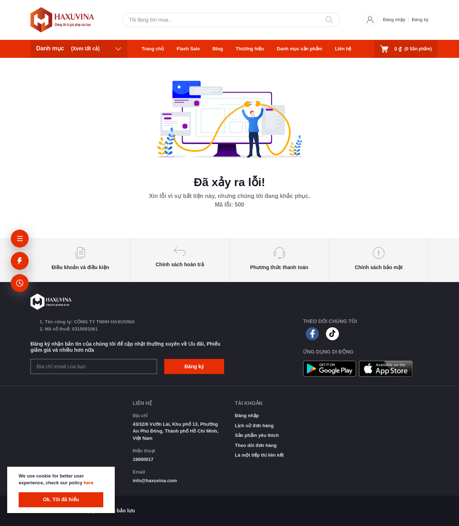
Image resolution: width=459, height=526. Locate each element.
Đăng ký (420, 19)
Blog (218, 48)
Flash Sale (188, 48)
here (88, 482)
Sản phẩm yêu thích (257, 435)
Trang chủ (153, 48)
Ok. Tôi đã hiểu (61, 499)
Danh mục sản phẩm (299, 48)
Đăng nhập (394, 19)
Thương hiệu (250, 48)
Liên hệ (343, 48)
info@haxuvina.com (155, 480)
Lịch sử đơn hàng (254, 425)
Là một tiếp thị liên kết (259, 455)
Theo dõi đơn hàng (255, 445)
